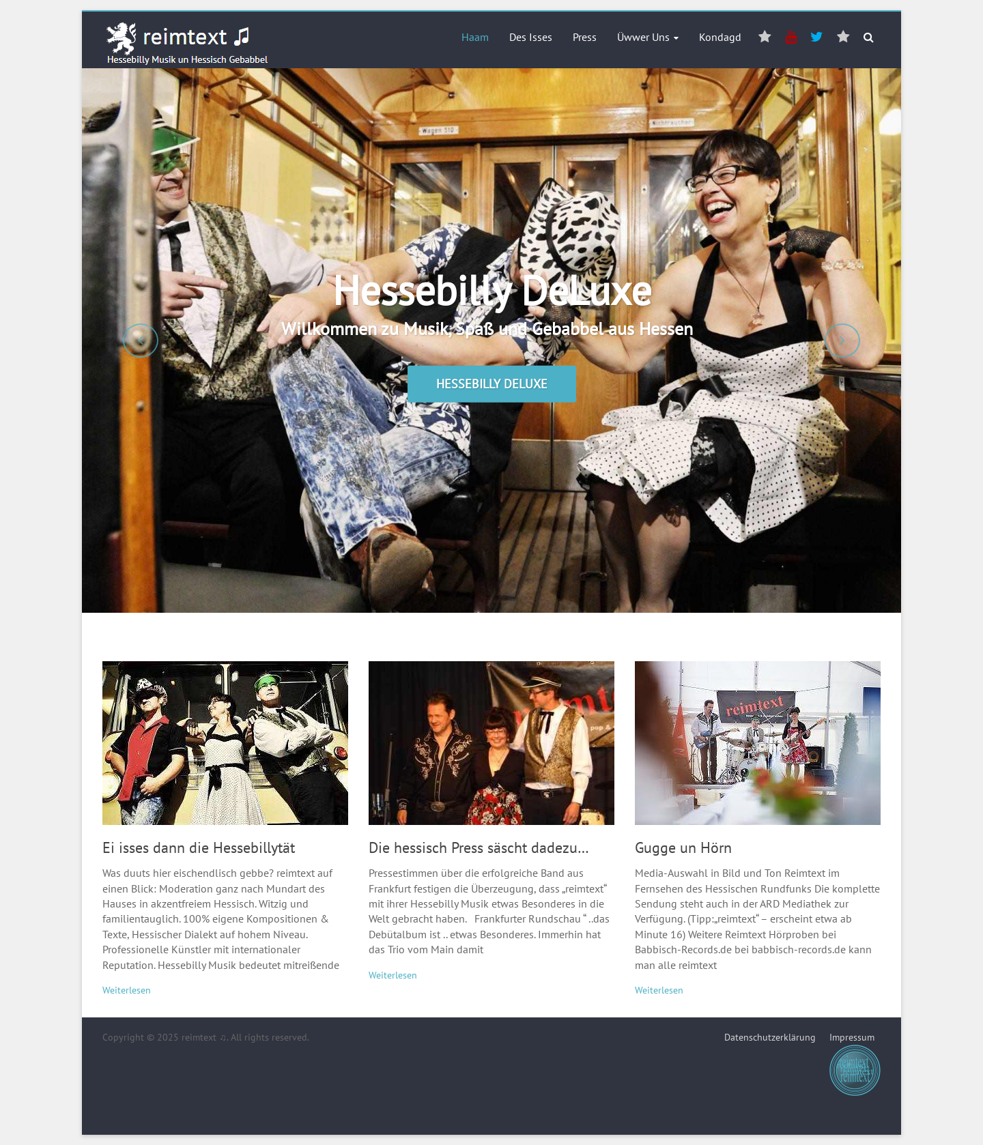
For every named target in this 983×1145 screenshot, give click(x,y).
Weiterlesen (126, 990)
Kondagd (720, 37)
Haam (475, 37)
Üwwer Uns (643, 37)
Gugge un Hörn (683, 847)
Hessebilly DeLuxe (491, 290)
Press (585, 37)
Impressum (855, 1064)
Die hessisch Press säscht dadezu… (479, 847)
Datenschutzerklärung (770, 1037)
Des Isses (530, 37)
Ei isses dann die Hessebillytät (198, 847)
